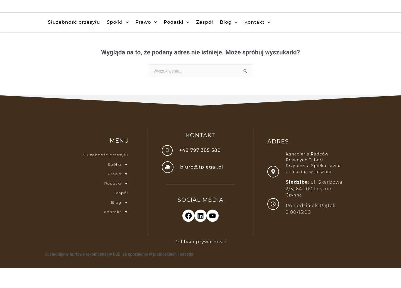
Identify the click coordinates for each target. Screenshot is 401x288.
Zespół (204, 41)
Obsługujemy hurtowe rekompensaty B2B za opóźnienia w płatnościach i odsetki (121, 274)
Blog (229, 41)
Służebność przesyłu (74, 41)
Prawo (146, 41)
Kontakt (257, 41)
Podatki (177, 41)
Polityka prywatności (200, 261)
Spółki (118, 41)
